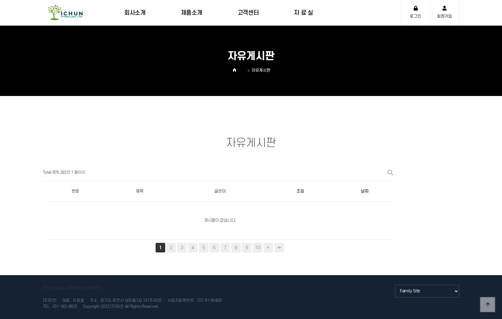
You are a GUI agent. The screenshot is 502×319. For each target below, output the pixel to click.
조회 (300, 191)
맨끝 (279, 247)
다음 (268, 247)
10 (257, 248)
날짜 (364, 191)
